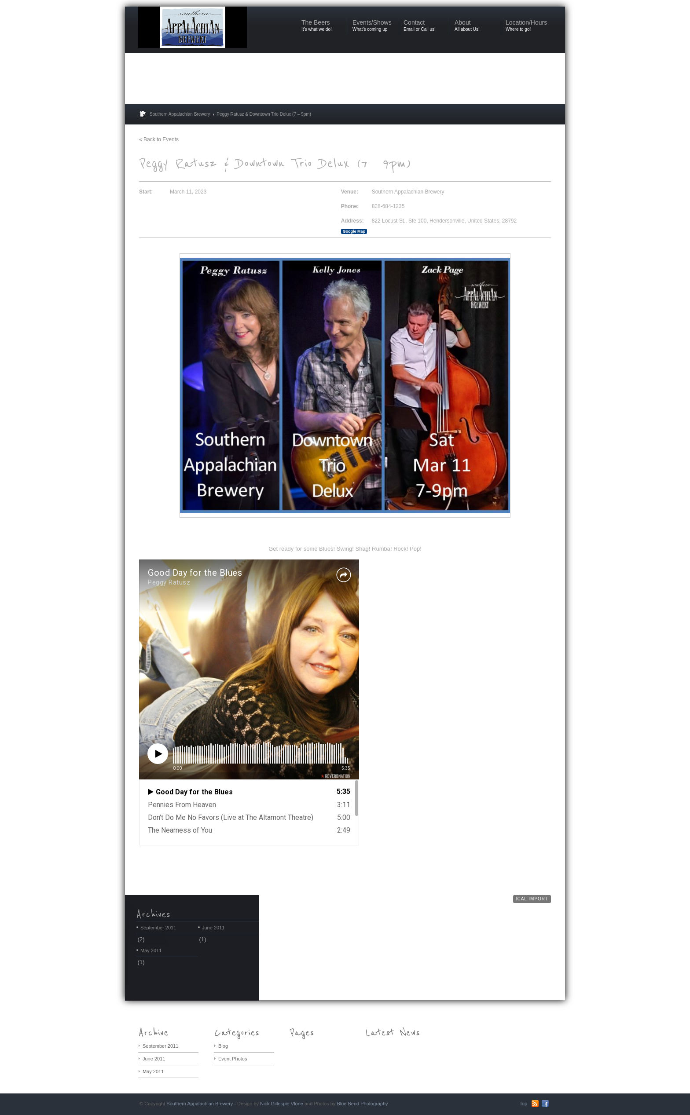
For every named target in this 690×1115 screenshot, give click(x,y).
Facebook (545, 1103)
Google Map (354, 231)
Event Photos (232, 1058)
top (524, 1103)
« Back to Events (159, 139)
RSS (535, 1103)
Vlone (297, 1103)
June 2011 (213, 927)
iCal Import (532, 898)
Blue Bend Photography (362, 1103)
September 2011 (158, 927)
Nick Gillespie (275, 1103)
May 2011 (150, 950)
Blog (223, 1046)
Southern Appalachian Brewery (180, 114)
